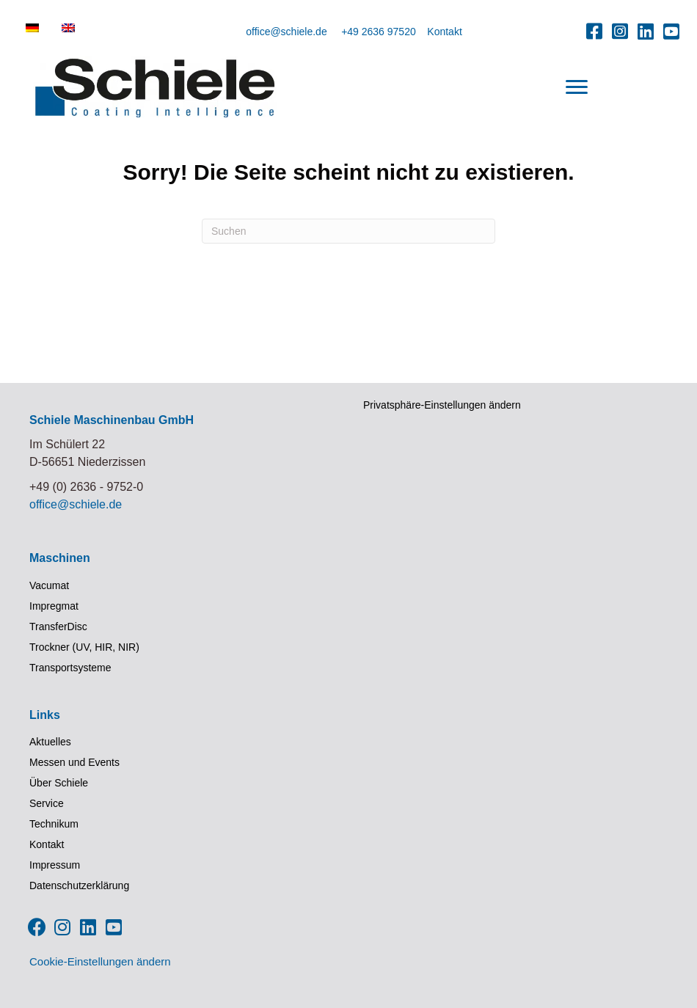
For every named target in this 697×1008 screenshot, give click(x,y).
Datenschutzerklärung (79, 885)
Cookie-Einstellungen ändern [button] (100, 961)
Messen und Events (74, 762)
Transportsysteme (70, 667)
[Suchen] (348, 231)
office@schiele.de (286, 31)
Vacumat (49, 585)
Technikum (54, 824)
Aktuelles (50, 742)
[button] (594, 30)
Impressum (54, 865)
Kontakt (444, 31)
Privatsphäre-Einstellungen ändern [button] (442, 405)
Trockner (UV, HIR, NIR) (84, 647)
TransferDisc (58, 626)
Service (46, 803)
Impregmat (54, 606)
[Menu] (577, 87)
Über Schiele (58, 783)
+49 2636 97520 (378, 31)
